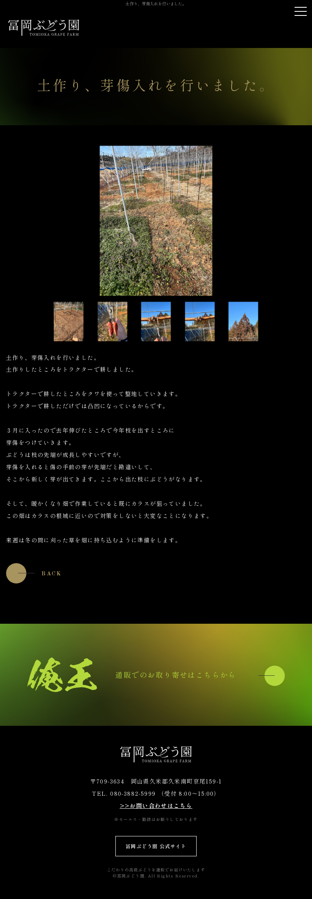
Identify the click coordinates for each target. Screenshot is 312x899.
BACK (51, 574)
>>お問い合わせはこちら (156, 805)
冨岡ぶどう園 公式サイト (156, 845)
